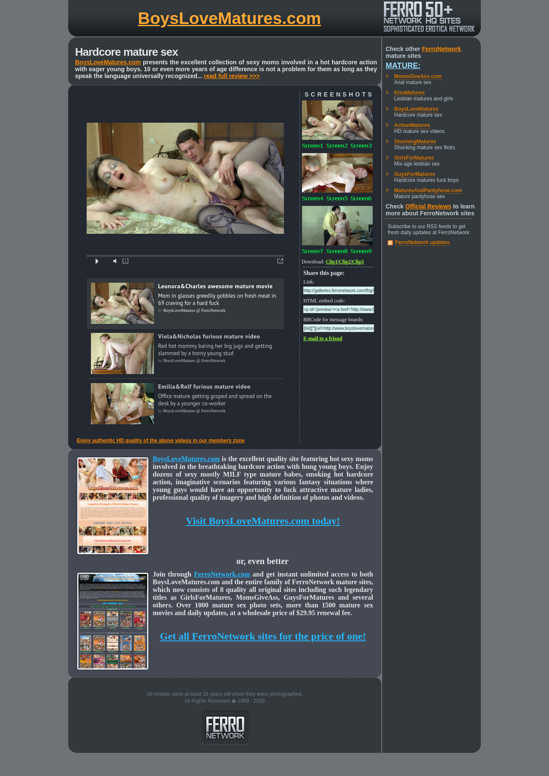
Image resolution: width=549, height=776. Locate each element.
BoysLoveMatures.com (229, 18)
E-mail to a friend (322, 338)
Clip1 (332, 262)
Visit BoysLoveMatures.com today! (263, 520)
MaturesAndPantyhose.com (428, 190)
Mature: (403, 65)
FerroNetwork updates (422, 242)
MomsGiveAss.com (418, 76)
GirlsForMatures (414, 158)
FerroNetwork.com (222, 574)
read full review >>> (231, 75)
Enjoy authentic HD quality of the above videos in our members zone (160, 441)
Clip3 (358, 262)
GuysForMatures (414, 174)
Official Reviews (428, 206)
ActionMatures (412, 125)
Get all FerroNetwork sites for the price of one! (263, 636)
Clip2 (345, 262)
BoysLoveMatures (416, 109)
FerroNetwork (441, 48)
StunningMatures (415, 142)
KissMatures (409, 93)
